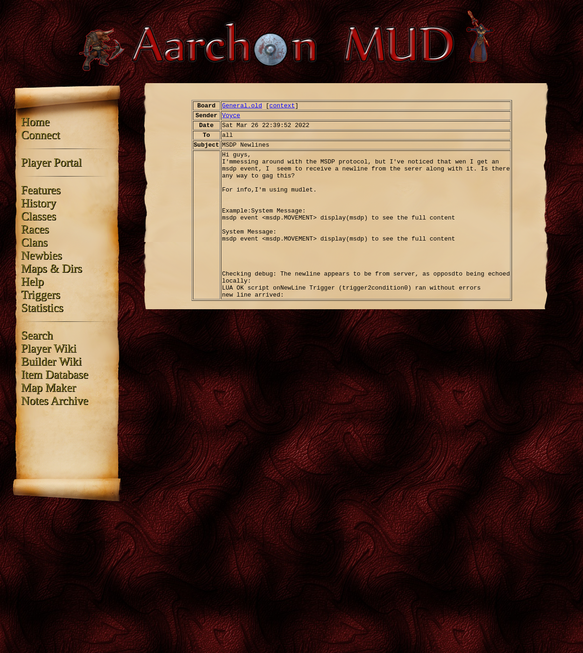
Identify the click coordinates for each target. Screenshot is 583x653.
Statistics (42, 307)
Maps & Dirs (51, 268)
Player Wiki (49, 348)
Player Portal (51, 162)
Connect (40, 134)
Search (37, 335)
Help (32, 281)
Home (35, 121)
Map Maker (48, 387)
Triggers (40, 294)
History (38, 203)
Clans (34, 242)
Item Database (54, 374)
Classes (38, 216)
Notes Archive (54, 400)
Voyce (231, 115)
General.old (242, 105)
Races (35, 229)
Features (41, 190)
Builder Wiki (51, 361)
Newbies (41, 255)
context (282, 105)
